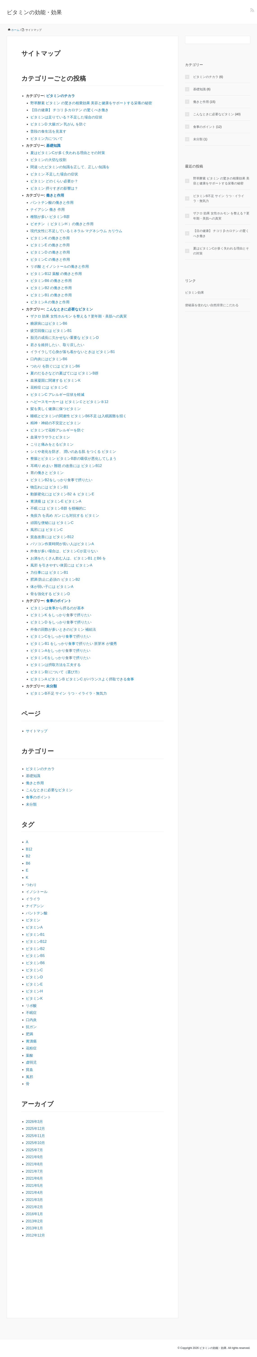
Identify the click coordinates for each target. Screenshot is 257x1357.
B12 (29, 849)
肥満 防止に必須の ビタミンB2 (55, 579)
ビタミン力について (46, 138)
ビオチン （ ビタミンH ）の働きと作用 (62, 224)
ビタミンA (34, 927)
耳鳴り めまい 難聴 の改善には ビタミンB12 (66, 466)
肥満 (29, 1034)
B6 (28, 863)
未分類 (51, 686)
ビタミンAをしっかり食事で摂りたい (60, 650)
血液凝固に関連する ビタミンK (55, 380)
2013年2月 (34, 1221)
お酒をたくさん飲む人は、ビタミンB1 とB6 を (68, 558)
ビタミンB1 (35, 934)
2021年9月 (34, 1157)
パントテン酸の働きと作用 (52, 202)
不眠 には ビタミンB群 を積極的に (58, 508)
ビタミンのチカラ (60, 96)
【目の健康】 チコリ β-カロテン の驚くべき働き (69, 110)
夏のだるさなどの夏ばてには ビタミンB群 (64, 373)
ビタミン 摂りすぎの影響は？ (54, 188)
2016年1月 (34, 1214)
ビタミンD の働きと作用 (50, 252)
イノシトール (36, 892)
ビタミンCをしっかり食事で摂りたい (60, 636)
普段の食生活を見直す (48, 131)
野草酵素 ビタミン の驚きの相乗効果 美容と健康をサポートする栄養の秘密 (91, 103)
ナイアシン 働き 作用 (47, 209)
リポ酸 (31, 1006)
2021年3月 (34, 1200)
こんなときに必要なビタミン (69, 309)
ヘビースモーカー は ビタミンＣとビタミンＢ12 (69, 402)
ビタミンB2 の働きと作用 (51, 288)
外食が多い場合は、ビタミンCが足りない (64, 551)
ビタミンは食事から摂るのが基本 (57, 608)
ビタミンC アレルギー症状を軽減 (57, 394)
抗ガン (31, 1027)
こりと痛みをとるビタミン (52, 444)
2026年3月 (34, 1122)
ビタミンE (34, 984)
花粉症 (31, 1048)
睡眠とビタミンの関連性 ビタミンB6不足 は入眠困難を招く (78, 416)
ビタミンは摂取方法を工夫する (55, 665)
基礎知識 (53, 145)
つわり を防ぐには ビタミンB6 (55, 366)
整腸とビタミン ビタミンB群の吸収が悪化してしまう (73, 458)
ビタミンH (34, 991)
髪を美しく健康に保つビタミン (55, 409)
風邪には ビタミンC (46, 530)
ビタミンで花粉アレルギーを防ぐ (57, 430)
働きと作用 (55, 195)
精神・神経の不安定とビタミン (55, 423)
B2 (28, 856)
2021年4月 (34, 1192)
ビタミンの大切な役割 (48, 160)
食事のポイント (58, 601)
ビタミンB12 (36, 941)
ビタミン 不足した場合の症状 (54, 174)
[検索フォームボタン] (246, 40)
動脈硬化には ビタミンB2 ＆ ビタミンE (62, 494)
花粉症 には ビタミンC (48, 387)
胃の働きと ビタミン (47, 473)
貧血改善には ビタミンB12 (52, 537)
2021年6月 (34, 1178)
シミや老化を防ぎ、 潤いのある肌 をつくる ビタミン (73, 451)
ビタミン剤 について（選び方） (56, 672)
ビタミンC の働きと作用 (50, 259)
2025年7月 (34, 1150)
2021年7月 (34, 1171)
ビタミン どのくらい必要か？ (54, 181)
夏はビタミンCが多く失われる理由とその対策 (67, 153)
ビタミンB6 (35, 963)
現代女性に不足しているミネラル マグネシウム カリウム (76, 231)
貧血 (29, 1070)
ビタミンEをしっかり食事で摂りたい (60, 658)
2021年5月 (34, 1185)
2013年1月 (34, 1228)
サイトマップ (36, 731)
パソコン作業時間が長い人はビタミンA (62, 544)
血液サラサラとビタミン (50, 437)
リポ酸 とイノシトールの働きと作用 (59, 266)
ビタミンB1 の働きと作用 (51, 295)
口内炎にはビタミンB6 (48, 359)
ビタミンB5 (35, 956)
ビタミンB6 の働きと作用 (51, 281)
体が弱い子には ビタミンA (51, 587)
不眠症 (31, 1013)
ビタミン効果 (194, 292)
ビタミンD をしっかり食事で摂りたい (61, 622)
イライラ (33, 899)
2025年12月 (35, 1128)
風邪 (29, 1077)
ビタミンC (34, 970)
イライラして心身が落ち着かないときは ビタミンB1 (72, 352)
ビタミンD (34, 977)
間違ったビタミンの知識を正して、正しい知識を (70, 167)
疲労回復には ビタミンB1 (51, 331)
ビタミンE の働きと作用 (50, 245)
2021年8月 (34, 1164)
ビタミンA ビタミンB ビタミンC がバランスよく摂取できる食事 (82, 679)
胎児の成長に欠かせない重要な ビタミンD (64, 338)
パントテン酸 (36, 913)
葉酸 (29, 1055)
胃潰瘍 (31, 1041)
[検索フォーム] (213, 40)
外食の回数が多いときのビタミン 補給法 (63, 629)
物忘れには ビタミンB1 (49, 487)
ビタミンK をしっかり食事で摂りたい (60, 615)
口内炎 (31, 1020)
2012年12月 (35, 1235)
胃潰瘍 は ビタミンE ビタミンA (55, 501)
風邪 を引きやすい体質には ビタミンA (61, 565)
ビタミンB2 (35, 949)
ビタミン (33, 920)
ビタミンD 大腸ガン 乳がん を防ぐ (58, 124)
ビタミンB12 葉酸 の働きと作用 (56, 274)
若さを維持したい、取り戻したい (57, 345)
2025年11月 (35, 1136)
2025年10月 (35, 1143)
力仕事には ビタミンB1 (49, 572)
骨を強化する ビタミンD (50, 594)
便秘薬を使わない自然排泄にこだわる (212, 305)
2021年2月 (34, 1207)
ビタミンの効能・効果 (34, 12)
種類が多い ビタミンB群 (50, 217)
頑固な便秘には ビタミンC (52, 523)
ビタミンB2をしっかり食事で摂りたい (61, 480)
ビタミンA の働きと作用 (49, 302)
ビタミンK (34, 998)
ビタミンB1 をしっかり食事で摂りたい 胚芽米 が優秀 (73, 644)
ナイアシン (35, 906)
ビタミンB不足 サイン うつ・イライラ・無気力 (68, 693)
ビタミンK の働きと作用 (50, 238)
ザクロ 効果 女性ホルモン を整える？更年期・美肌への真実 (78, 316)
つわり (31, 885)
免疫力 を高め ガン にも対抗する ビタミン (64, 515)
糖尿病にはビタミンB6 (48, 323)
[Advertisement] (92, 1277)
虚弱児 (31, 1062)
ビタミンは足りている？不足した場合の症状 (66, 117)
